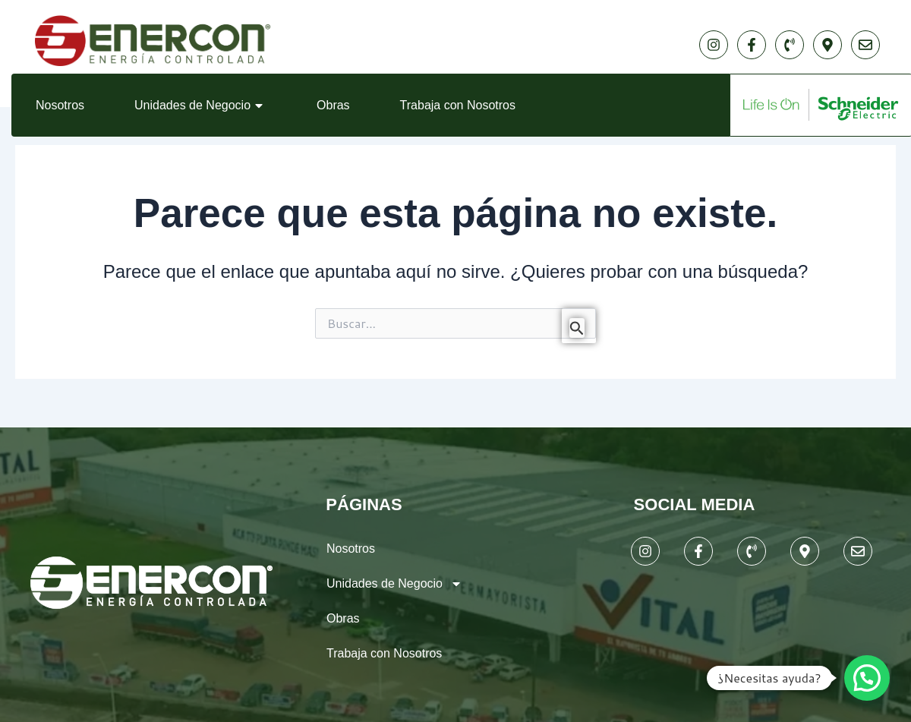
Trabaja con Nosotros (457, 105)
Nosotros (60, 105)
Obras (333, 105)
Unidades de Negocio (200, 105)
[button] (867, 678)
